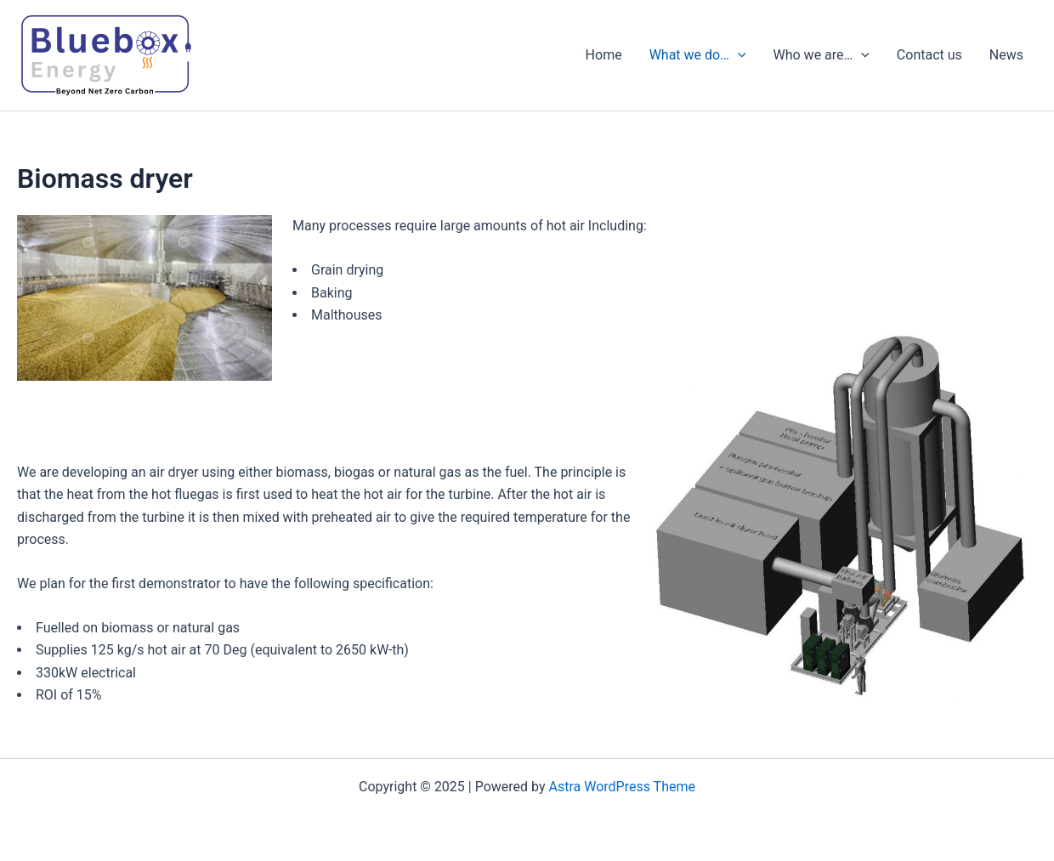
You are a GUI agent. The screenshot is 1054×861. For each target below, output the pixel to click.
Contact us (929, 55)
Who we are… (822, 55)
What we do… (697, 55)
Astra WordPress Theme (622, 787)
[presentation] (737, 55)
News (1006, 55)
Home (604, 55)
